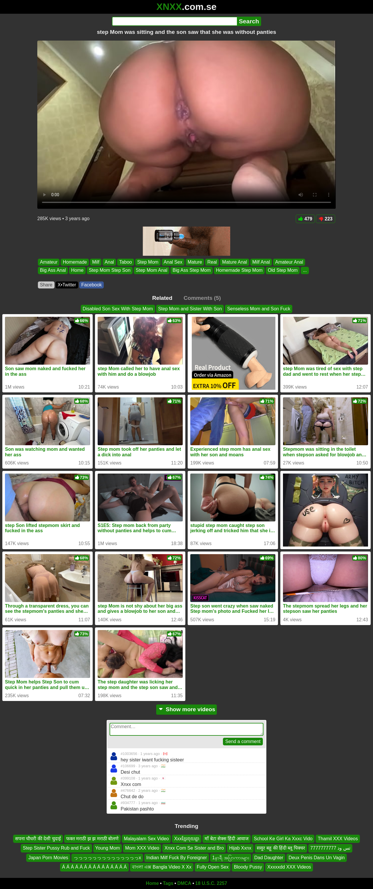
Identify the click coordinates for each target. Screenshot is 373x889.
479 (305, 218)
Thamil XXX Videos (338, 838)
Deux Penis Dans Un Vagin (316, 857)
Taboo (125, 262)
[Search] (174, 21)
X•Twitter (67, 284)
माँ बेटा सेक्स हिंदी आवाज (227, 838)
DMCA (184, 883)
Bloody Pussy (248, 866)
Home (77, 270)
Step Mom (148, 262)
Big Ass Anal (53, 270)
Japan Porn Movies (48, 857)
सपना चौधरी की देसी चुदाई (38, 838)
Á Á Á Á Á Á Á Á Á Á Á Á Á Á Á (94, 866)
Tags (168, 883)
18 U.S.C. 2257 (211, 883)
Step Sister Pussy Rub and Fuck (56, 847)
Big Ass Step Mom (192, 270)
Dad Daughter (269, 857)
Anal (109, 262)
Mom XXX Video (142, 847)
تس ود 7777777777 (330, 847)
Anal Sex (173, 262)
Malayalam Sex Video (146, 838)
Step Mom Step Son (110, 270)
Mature (195, 262)
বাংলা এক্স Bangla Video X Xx (161, 866)
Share (46, 284)
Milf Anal (261, 262)
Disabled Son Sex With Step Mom (118, 308)
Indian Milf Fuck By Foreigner (176, 857)
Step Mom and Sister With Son (190, 308)
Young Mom (107, 847)
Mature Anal (234, 262)
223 (325, 218)
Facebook (91, 284)
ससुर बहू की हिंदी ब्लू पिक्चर (281, 847)
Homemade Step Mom (239, 270)
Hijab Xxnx (240, 847)
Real (212, 262)
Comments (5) (202, 298)
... (305, 270)
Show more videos (186, 709)
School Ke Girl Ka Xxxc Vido (283, 838)
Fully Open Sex (212, 866)
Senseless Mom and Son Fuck (258, 308)
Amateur (48, 262)
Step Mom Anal (152, 270)
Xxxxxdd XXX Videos (289, 866)
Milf (95, 262)
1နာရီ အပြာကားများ (230, 857)
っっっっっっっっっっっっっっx (107, 857)
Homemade (75, 262)
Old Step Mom (283, 270)
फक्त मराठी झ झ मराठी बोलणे (92, 838)
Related (162, 298)
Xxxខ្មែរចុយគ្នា (186, 838)
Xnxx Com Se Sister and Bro (194, 847)
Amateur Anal (289, 262)
